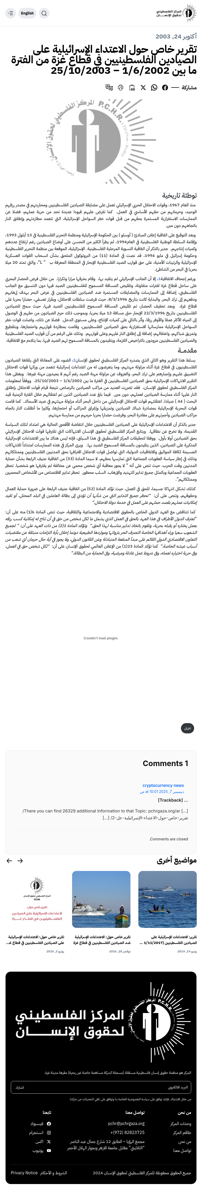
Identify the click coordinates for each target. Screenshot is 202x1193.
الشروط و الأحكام (53, 1173)
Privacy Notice (24, 1173)
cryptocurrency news (163, 785)
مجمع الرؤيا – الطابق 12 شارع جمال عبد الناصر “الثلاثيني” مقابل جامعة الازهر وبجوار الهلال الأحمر (105, 1144)
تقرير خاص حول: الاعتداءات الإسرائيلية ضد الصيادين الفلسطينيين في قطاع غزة (101, 940)
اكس (46, 1141)
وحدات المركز (181, 1124)
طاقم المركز (182, 1132)
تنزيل (187, 728)
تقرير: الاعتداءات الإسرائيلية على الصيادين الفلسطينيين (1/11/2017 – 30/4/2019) (169, 940)
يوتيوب (46, 1150)
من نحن (184, 1141)
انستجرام (46, 1132)
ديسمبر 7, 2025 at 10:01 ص (162, 792)
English (27, 13)
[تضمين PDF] (101, 638)
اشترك (20, 1087)
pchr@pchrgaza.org (126, 1124)
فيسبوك (46, 1124)
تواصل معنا (182, 1150)
